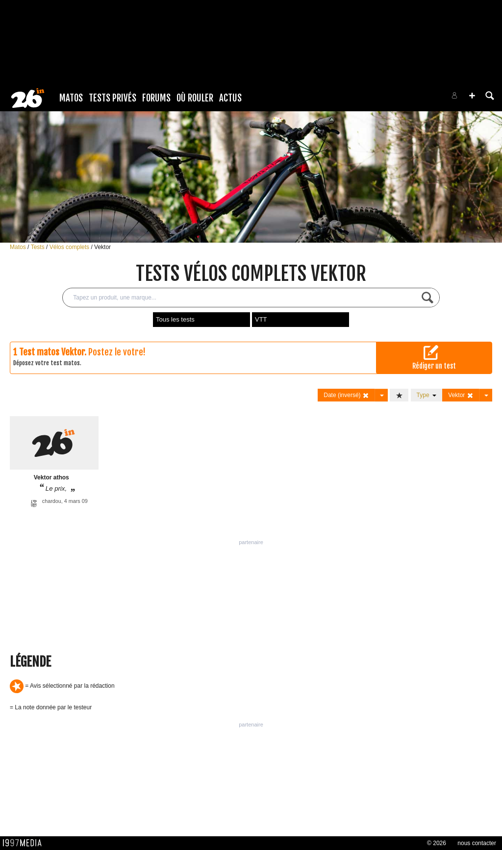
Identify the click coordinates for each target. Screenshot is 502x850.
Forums (156, 98)
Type (427, 395)
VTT (261, 319)
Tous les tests (175, 319)
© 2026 (436, 843)
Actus (230, 98)
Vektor (102, 247)
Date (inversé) (346, 395)
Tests (38, 247)
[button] (472, 95)
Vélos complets (70, 247)
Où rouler (194, 98)
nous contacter (476, 843)
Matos (71, 98)
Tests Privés (112, 98)
